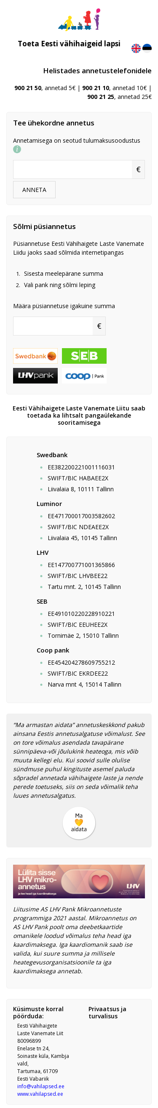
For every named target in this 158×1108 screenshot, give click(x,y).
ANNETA (34, 190)
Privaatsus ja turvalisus (107, 1012)
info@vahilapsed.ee (40, 1086)
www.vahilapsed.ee (40, 1093)
